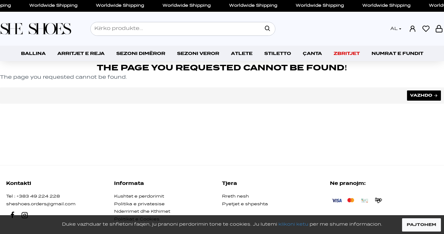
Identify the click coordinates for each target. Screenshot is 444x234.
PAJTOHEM (421, 225)
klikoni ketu (293, 224)
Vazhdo (421, 95)
